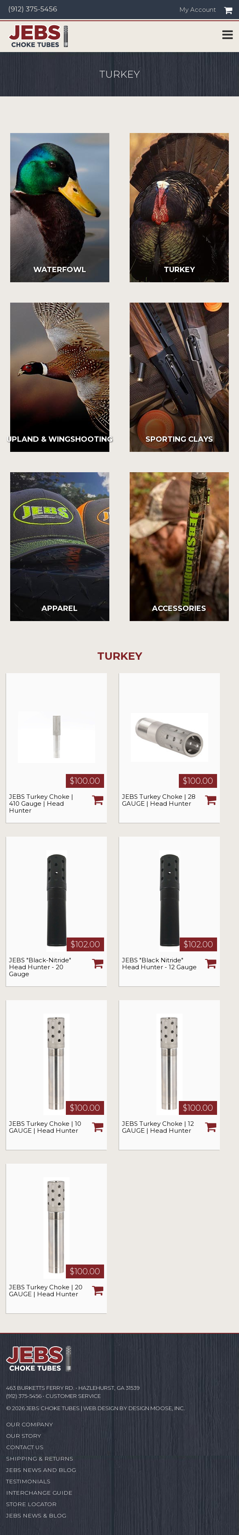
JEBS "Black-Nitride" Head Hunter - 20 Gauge (40, 967)
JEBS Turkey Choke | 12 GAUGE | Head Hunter (158, 1127)
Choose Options (97, 799)
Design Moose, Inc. (156, 1408)
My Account (197, 9)
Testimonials (28, 1481)
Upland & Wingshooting (60, 439)
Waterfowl (59, 269)
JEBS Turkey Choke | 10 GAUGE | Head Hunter (45, 1127)
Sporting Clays (179, 439)
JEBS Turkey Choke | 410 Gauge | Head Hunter (41, 803)
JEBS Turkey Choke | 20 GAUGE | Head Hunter (46, 1290)
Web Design (100, 1408)
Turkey (179, 269)
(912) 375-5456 (32, 9)
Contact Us (24, 1447)
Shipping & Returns (39, 1458)
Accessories (179, 608)
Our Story (23, 1435)
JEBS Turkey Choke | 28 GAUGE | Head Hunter (159, 800)
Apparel (59, 608)
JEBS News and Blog (41, 1470)
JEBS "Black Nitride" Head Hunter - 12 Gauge (159, 963)
